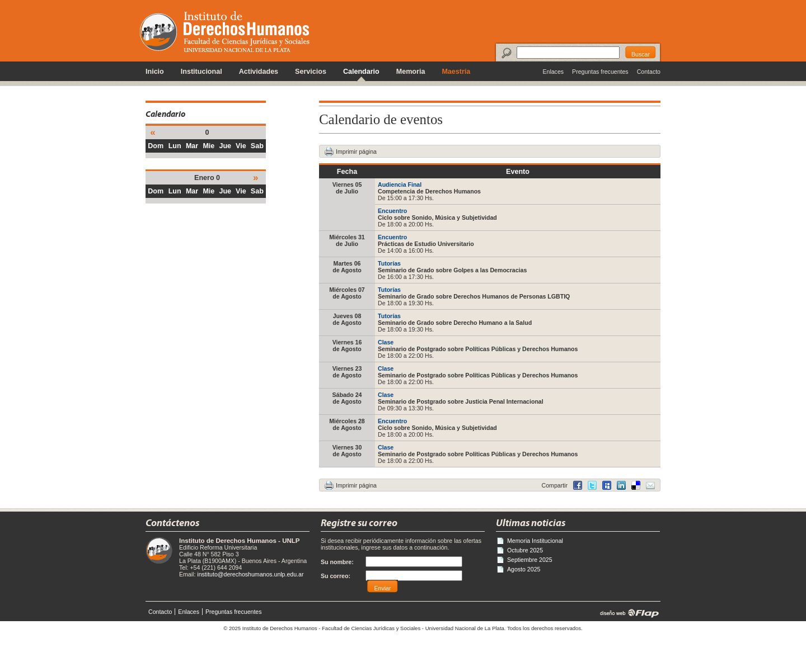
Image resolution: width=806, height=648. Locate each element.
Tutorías (389, 263)
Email (650, 485)
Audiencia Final (399, 184)
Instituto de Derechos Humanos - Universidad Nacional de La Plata (225, 31)
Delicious (621, 485)
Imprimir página (356, 151)
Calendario (361, 71)
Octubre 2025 (525, 550)
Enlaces (553, 71)
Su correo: (335, 576)
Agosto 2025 (523, 569)
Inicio (155, 71)
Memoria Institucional (535, 540)
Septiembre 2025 (529, 559)
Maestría (456, 71)
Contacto (648, 71)
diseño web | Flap (626, 612)
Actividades (258, 71)
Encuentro (392, 210)
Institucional (201, 71)
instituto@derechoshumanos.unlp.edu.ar (250, 574)
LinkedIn (635, 485)
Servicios (310, 71)
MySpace (606, 485)
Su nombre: (337, 562)
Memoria (410, 71)
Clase (385, 342)
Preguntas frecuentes (600, 71)
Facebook (577, 485)
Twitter (592, 485)
